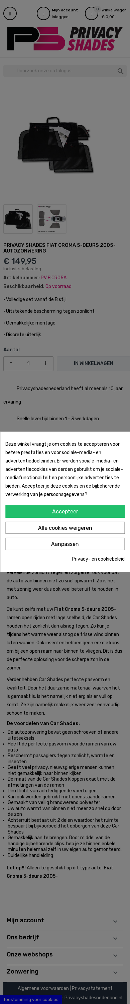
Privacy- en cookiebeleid (98, 559)
